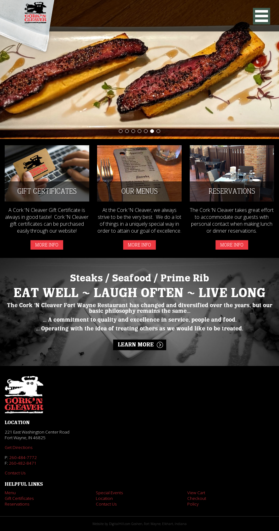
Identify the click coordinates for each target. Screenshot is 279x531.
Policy (193, 504)
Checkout (196, 498)
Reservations (17, 504)
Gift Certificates (19, 498)
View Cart (196, 492)
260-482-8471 (22, 463)
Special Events (109, 492)
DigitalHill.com (119, 524)
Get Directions (18, 447)
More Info (46, 244)
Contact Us (15, 473)
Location (104, 498)
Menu (10, 492)
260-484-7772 (23, 457)
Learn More (136, 345)
